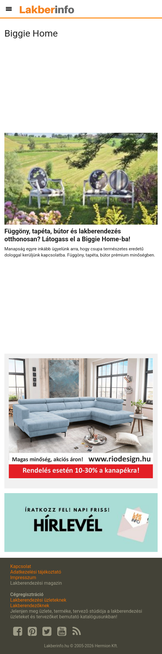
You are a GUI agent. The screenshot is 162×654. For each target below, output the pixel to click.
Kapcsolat (20, 566)
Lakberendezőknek (29, 605)
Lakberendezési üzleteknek (38, 600)
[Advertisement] (81, 87)
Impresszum (23, 577)
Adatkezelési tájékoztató (35, 572)
